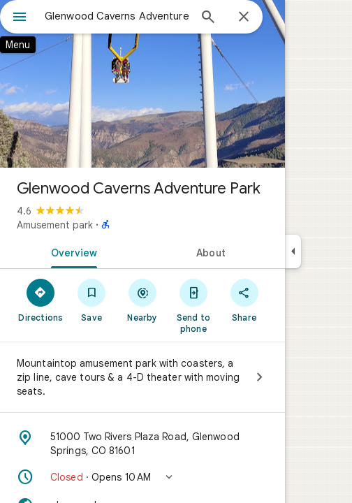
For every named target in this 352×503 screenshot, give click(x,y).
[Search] (208, 18)
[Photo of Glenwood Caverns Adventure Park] (142, 84)
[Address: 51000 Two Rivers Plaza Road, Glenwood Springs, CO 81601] (142, 443)
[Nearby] (142, 299)
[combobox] (117, 16)
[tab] (71, 251)
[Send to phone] (193, 305)
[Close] (244, 17)
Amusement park (55, 225)
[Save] (91, 299)
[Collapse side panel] (293, 251)
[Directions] (40, 299)
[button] (142, 477)
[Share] (244, 299)
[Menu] (19, 18)
